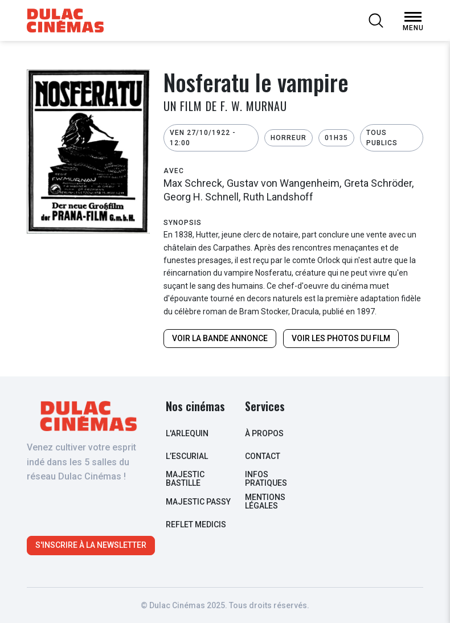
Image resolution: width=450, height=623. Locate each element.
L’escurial (187, 456)
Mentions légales (265, 501)
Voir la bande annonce (220, 338)
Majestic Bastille (185, 478)
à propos (264, 433)
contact (262, 456)
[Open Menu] (413, 17)
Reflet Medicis (196, 524)
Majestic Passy (198, 501)
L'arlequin (187, 433)
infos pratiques (266, 478)
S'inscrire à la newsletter (90, 545)
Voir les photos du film (341, 338)
